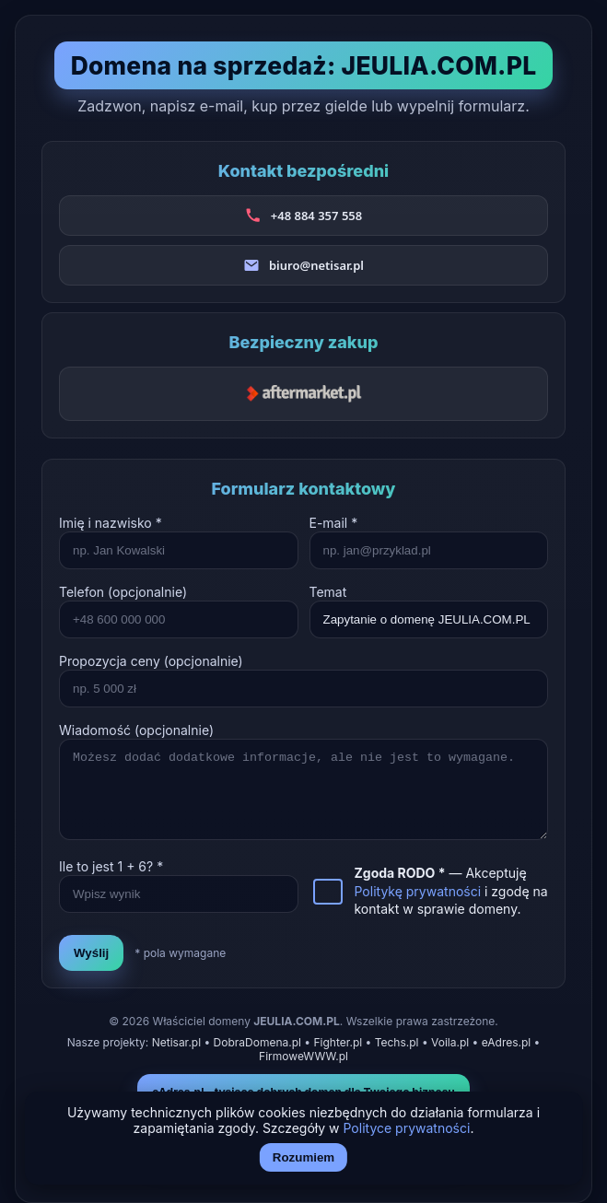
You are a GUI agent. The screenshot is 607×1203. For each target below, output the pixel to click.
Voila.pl (450, 1042)
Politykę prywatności (418, 891)
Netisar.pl (176, 1042)
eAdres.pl (506, 1042)
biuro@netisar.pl (316, 265)
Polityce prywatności (407, 1128)
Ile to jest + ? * (111, 866)
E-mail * (333, 523)
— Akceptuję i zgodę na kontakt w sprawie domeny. (451, 891)
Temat (328, 592)
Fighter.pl (337, 1042)
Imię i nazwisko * (110, 523)
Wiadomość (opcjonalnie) (136, 730)
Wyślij (91, 953)
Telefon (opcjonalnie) (123, 592)
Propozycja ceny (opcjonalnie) (151, 661)
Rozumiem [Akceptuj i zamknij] (303, 1157)
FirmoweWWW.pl (303, 1056)
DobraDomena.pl (257, 1042)
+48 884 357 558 (316, 215)
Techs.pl (397, 1042)
